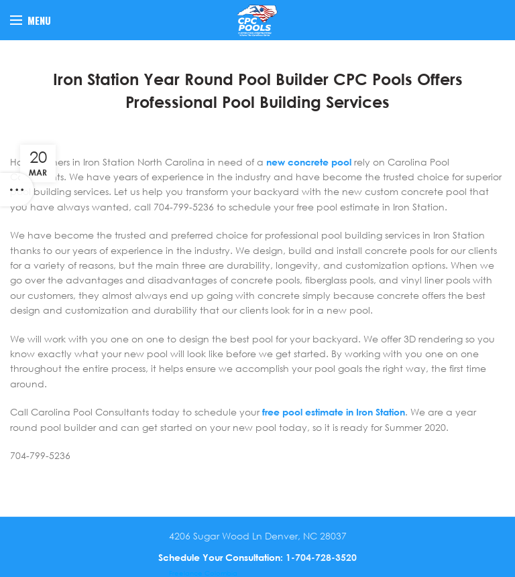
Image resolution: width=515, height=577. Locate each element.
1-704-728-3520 (321, 557)
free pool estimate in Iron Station (333, 412)
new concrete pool (308, 162)
